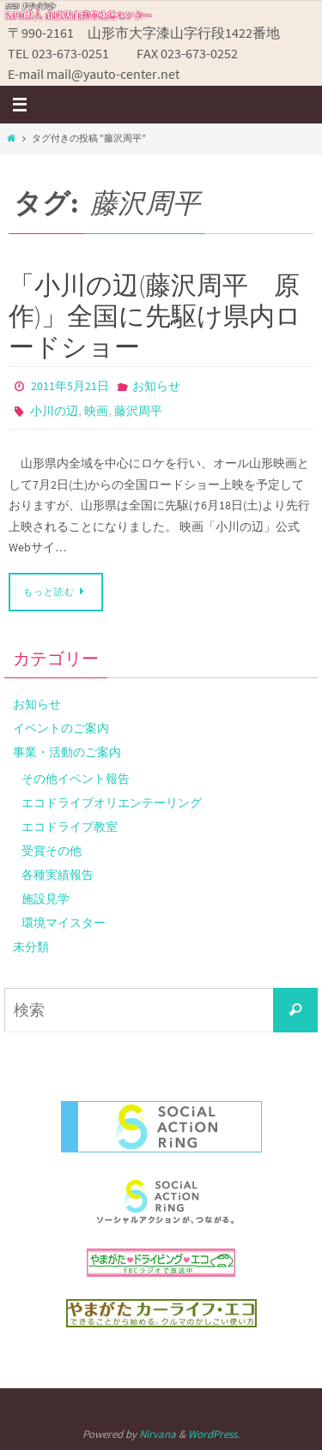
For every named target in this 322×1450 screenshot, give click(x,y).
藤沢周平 (138, 410)
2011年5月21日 (70, 386)
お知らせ (156, 386)
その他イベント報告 (75, 778)
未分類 (31, 946)
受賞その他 (51, 850)
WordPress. (214, 1434)
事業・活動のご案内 (67, 752)
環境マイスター (63, 922)
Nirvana (157, 1434)
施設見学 (45, 898)
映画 (96, 410)
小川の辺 (54, 410)
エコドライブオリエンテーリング (111, 802)
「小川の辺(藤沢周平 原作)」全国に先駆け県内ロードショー (155, 315)
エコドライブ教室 (69, 826)
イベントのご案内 (61, 728)
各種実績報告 (57, 874)
